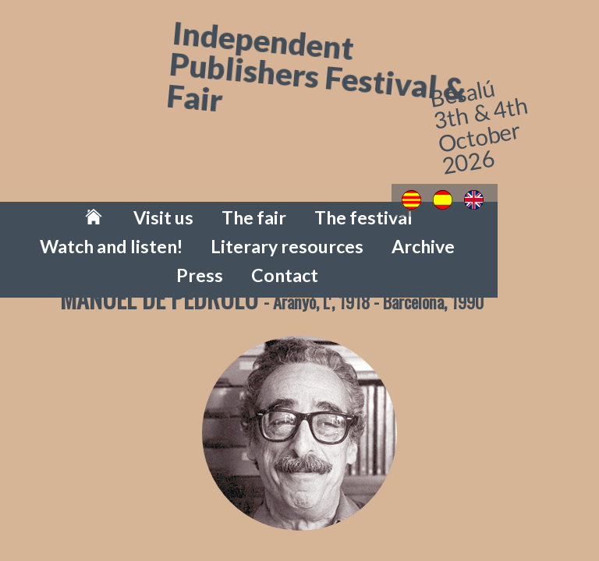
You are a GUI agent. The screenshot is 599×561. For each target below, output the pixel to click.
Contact (368, 227)
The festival (262, 204)
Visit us (97, 204)
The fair (172, 204)
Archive (228, 227)
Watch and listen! (380, 204)
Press (297, 227)
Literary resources (519, 204)
